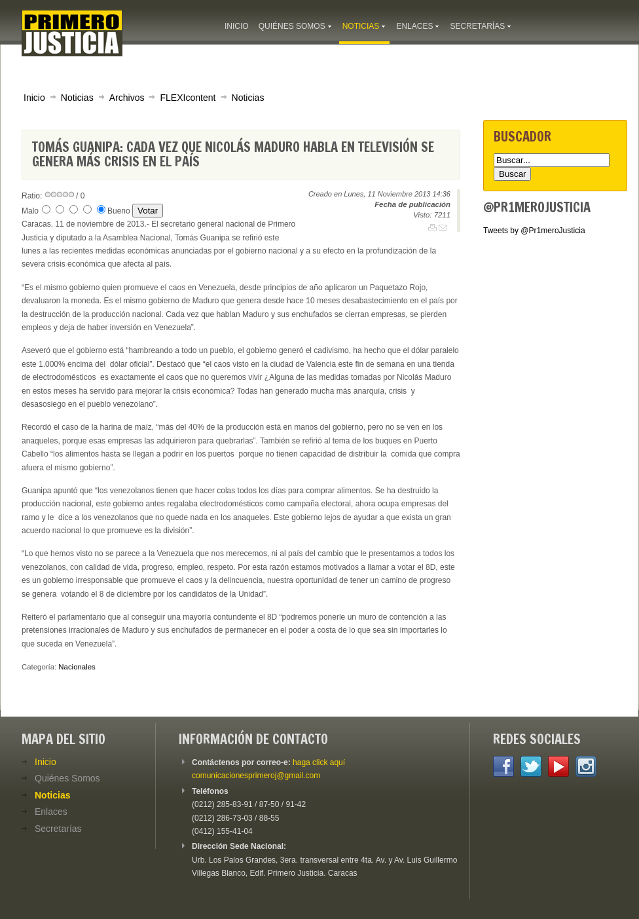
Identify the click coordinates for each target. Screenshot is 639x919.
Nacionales (76, 667)
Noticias (77, 97)
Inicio (34, 97)
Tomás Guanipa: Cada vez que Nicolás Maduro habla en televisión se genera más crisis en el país (233, 154)
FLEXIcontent (187, 97)
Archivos (127, 97)
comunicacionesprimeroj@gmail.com (256, 775)
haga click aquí (319, 762)
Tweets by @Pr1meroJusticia (534, 230)
